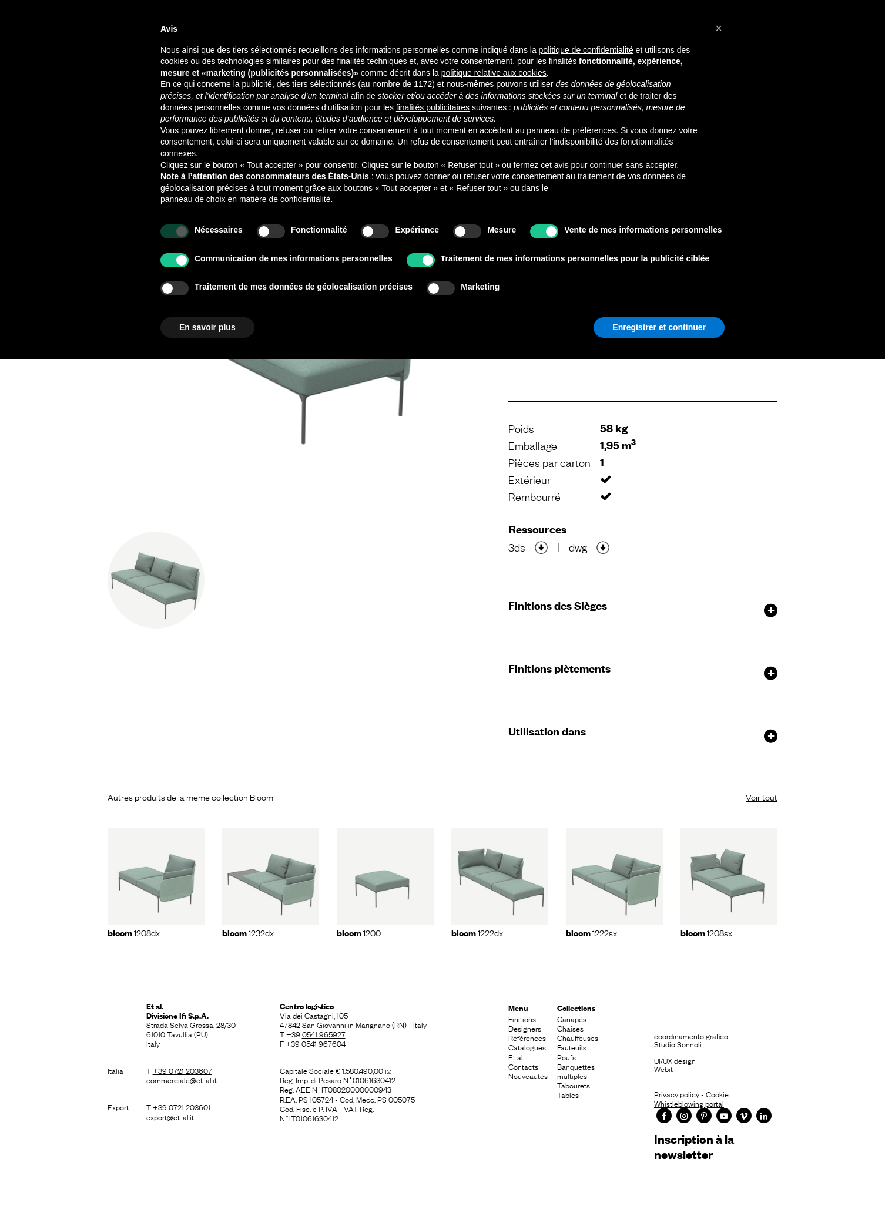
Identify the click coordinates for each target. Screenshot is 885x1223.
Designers (524, 1028)
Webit (663, 1068)
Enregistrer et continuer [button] (659, 327)
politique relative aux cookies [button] (494, 73)
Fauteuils (571, 1046)
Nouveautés (528, 1075)
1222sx (591, 932)
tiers (299, 84)
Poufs (566, 1056)
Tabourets (573, 1085)
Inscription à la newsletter (694, 1146)
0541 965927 (324, 1034)
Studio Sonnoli (678, 1044)
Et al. (516, 1056)
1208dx (134, 932)
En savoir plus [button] (207, 327)
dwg (578, 547)
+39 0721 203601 (181, 1107)
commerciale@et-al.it (181, 1080)
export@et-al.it (170, 1117)
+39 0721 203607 (182, 1070)
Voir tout (761, 796)
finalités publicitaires (433, 107)
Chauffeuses (577, 1037)
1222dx (477, 932)
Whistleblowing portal (689, 1103)
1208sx (706, 932)
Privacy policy (676, 1094)
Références (527, 1037)
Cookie (717, 1094)
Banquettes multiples (576, 1070)
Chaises (570, 1028)
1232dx (248, 932)
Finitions (522, 1018)
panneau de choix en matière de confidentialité (245, 199)
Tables (568, 1094)
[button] (718, 28)
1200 (359, 932)
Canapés (571, 1018)
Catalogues (527, 1046)
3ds (516, 547)
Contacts (523, 1066)
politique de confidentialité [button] (586, 50)
